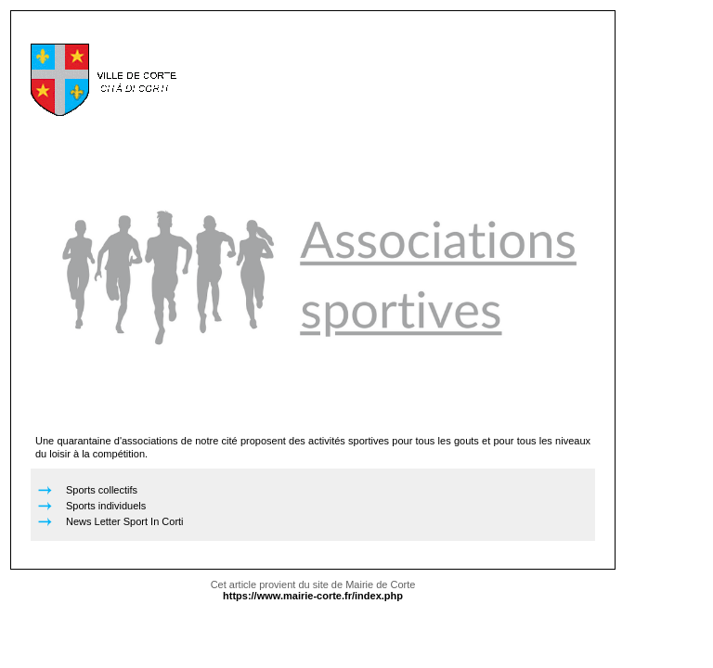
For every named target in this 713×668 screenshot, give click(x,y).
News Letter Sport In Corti (125, 521)
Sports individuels (106, 505)
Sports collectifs (101, 489)
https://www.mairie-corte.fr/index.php (313, 595)
